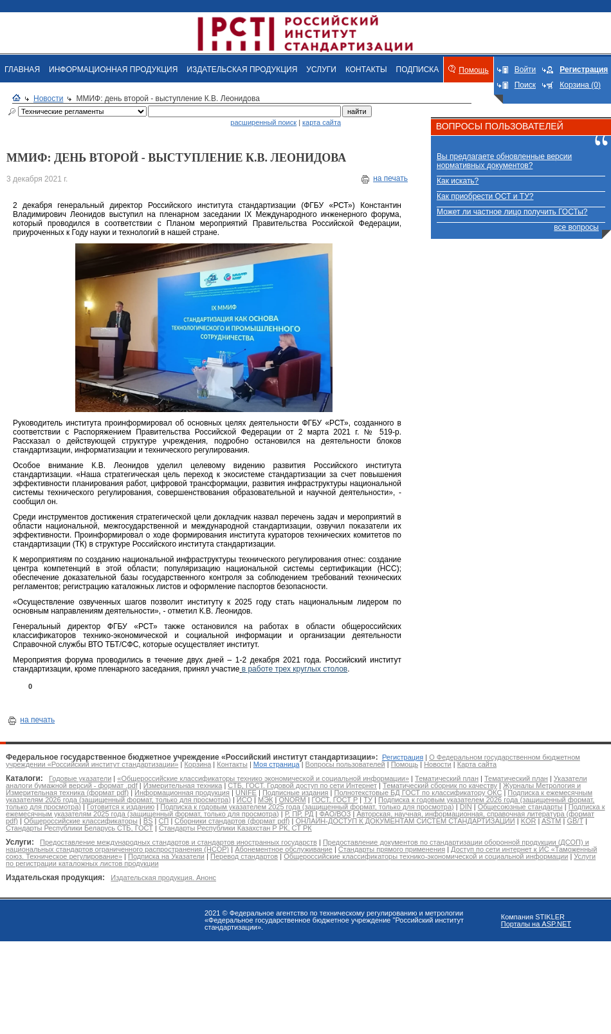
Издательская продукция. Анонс (163, 877)
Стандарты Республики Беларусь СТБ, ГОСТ (79, 828)
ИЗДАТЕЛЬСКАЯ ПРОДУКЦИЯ (242, 69)
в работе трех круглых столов (294, 668)
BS (148, 821)
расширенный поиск (263, 122)
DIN (466, 807)
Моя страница (276, 764)
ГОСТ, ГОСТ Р (335, 800)
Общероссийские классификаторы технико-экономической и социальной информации (426, 856)
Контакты (232, 764)
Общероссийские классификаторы (81, 821)
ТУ (367, 800)
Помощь (473, 70)
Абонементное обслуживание (284, 849)
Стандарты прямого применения (391, 849)
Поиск (525, 84)
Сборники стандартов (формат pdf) (231, 821)
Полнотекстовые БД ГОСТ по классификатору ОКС (418, 792)
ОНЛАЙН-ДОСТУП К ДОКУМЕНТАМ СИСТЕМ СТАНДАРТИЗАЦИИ (405, 821)
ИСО (244, 800)
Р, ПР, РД (299, 814)
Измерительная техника (183, 785)
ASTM (551, 821)
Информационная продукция (182, 792)
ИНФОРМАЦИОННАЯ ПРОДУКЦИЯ (113, 69)
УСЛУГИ (321, 69)
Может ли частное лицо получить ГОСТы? (512, 211)
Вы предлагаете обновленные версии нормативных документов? (504, 161)
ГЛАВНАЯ (22, 69)
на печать (390, 178)
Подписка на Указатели (166, 856)
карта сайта (321, 122)
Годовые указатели (80, 778)
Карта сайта (477, 764)
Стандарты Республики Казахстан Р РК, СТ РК (235, 828)
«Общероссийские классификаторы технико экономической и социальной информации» (263, 778)
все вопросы (576, 227)
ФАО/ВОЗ (335, 814)
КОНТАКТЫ (366, 69)
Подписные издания (295, 792)
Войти (525, 69)
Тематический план (447, 778)
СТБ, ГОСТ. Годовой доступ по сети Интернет (302, 785)
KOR (528, 821)
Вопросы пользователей (345, 764)
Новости (48, 98)
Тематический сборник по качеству (440, 785)
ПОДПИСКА (417, 69)
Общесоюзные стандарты (520, 807)
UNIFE (246, 792)
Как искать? (458, 180)
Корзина (197, 764)
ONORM (292, 800)
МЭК (265, 800)
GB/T (575, 821)
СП (163, 821)
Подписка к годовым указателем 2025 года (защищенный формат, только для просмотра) (306, 807)
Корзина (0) (580, 84)
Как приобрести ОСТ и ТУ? (485, 196)
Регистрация (402, 757)
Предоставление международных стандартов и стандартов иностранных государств (178, 842)
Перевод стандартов (244, 856)
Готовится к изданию (120, 807)
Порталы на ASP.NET (536, 924)
